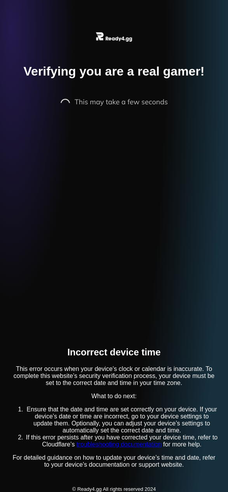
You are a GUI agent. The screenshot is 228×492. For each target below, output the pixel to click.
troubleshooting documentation (119, 444)
